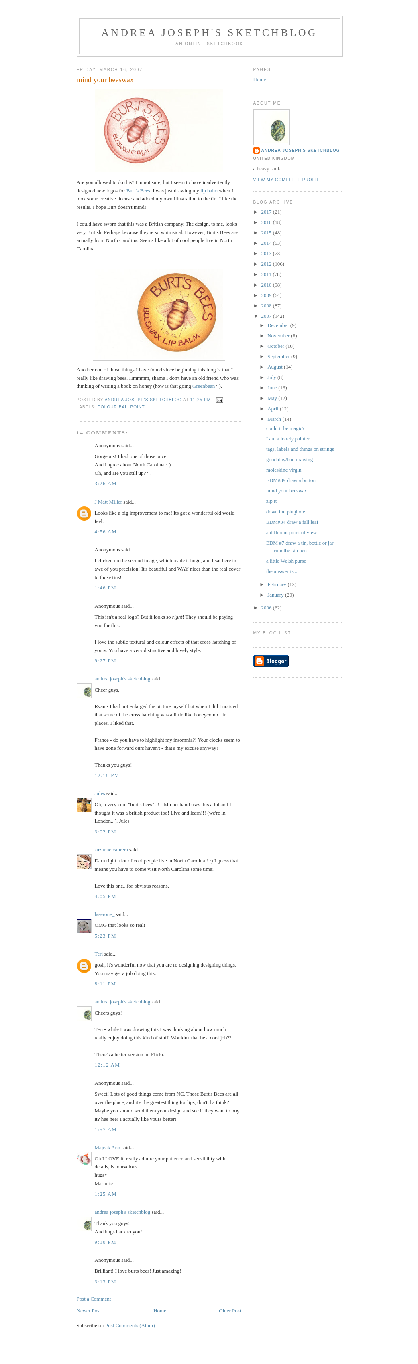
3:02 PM (105, 832)
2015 (267, 233)
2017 (267, 212)
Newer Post (89, 1311)
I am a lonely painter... (289, 439)
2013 (267, 253)
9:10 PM (105, 1242)
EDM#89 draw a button (291, 480)
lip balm (209, 191)
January (276, 595)
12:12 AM (107, 1065)
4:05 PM (105, 896)
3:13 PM (105, 1282)
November (279, 336)
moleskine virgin (284, 470)
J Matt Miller (108, 502)
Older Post (230, 1311)
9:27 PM (105, 661)
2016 (267, 222)
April (273, 409)
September (279, 356)
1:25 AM (106, 1194)
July (272, 377)
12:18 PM (107, 775)
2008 (267, 306)
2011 (267, 274)
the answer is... (282, 571)
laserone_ (105, 914)
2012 (267, 264)
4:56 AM (106, 532)
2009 (267, 295)
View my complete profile (288, 180)
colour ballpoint (121, 407)
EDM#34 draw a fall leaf (292, 522)
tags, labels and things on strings (300, 449)
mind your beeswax (286, 491)
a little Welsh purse (286, 561)
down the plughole (285, 511)
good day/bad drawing (289, 459)
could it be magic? (285, 428)
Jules (100, 793)
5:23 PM (105, 936)
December (278, 325)
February (277, 584)
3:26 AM (106, 483)
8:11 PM (105, 984)
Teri (99, 954)
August (275, 367)
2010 (267, 285)
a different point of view (291, 532)
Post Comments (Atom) (130, 1325)
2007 (267, 316)
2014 (267, 243)
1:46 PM (105, 588)
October (276, 346)
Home (159, 1311)
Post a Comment (94, 1299)
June (272, 388)
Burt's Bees (138, 191)
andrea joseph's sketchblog (209, 32)
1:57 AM (106, 1129)
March (274, 419)
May (272, 398)
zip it (271, 501)
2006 (267, 608)
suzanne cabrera (111, 850)
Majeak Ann (107, 1147)
